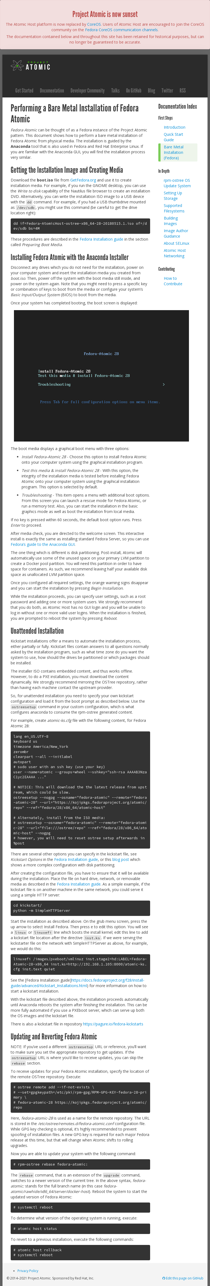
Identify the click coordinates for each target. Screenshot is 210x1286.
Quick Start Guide (173, 137)
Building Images (171, 220)
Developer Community (88, 90)
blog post (120, 859)
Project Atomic (30, 65)
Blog (151, 90)
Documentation (52, 90)
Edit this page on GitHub (182, 1278)
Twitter (167, 90)
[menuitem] (178, 127)
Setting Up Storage (173, 195)
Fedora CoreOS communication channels (121, 29)
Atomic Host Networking (175, 253)
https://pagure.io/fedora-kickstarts (113, 1024)
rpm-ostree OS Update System (177, 183)
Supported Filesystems (174, 208)
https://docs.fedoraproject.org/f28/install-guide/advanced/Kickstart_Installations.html (77, 983)
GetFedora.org (83, 180)
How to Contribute (173, 281)
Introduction (174, 127)
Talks (115, 90)
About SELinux (176, 243)
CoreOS (94, 24)
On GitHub (133, 90)
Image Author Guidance (176, 233)
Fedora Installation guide (101, 239)
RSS (183, 90)
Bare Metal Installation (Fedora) (173, 152)
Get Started (24, 90)
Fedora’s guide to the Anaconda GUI (43, 544)
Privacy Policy (28, 1270)
